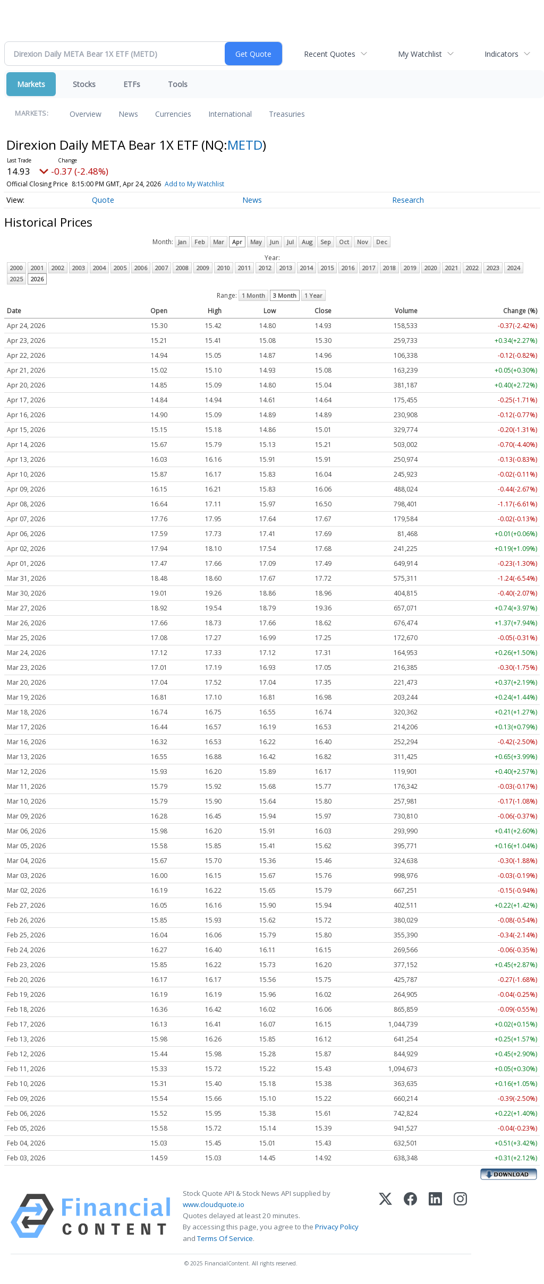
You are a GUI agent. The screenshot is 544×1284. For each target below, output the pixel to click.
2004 (99, 268)
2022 (472, 268)
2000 (16, 268)
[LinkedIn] (435, 1216)
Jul (290, 242)
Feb (199, 242)
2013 (285, 268)
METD (244, 144)
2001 (37, 268)
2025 (16, 279)
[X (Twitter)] (385, 1216)
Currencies (173, 114)
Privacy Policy (337, 1226)
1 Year (313, 295)
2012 (265, 268)
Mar (218, 242)
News (128, 114)
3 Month (284, 295)
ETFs (131, 84)
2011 (244, 268)
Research (408, 200)
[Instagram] (460, 1216)
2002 (58, 268)
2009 (203, 268)
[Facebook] (410, 1216)
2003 (78, 268)
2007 (161, 268)
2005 (120, 268)
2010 (223, 268)
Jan (182, 242)
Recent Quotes (329, 54)
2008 (182, 268)
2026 (37, 279)
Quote (103, 200)
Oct (344, 242)
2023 (493, 268)
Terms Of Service (225, 1238)
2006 (140, 268)
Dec (381, 242)
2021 (451, 268)
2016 (348, 268)
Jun (274, 242)
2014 (306, 268)
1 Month (253, 295)
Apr (237, 242)
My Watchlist (420, 54)
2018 (389, 268)
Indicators (501, 54)
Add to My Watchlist (194, 183)
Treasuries (287, 114)
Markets (31, 84)
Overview (85, 114)
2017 (368, 268)
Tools (178, 84)
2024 (513, 268)
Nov (362, 242)
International (230, 114)
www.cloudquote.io (213, 1204)
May (256, 242)
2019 (410, 268)
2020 (430, 268)
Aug (307, 242)
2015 (327, 268)
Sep (325, 242)
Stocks (84, 84)
